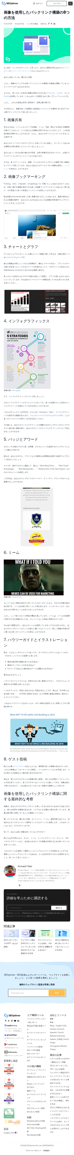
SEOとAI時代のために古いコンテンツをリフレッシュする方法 (62, 945)
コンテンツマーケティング (21, 71)
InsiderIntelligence (13, 257)
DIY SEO (30, 1087)
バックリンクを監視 (34, 1046)
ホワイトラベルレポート (36, 1057)
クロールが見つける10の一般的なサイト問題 (59, 1060)
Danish (53, 1029)
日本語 (59, 1039)
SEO (33, 878)
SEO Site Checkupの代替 (36, 1130)
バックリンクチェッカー (36, 1018)
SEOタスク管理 (33, 1111)
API (28, 1060)
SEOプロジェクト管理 (36, 1108)
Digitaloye (16, 597)
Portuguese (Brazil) (58, 1046)
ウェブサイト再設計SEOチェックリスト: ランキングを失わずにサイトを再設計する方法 (28, 947)
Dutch (66, 1039)
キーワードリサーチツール (36, 1034)
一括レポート (32, 1022)
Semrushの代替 (33, 1124)
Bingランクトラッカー (36, 1084)
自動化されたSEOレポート (36, 1079)
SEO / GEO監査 (33, 1050)
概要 (51, 1018)
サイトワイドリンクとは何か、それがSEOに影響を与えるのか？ (45, 945)
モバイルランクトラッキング (36, 1096)
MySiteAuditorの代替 (36, 1121)
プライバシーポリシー (33, 1150)
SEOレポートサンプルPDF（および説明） (11, 943)
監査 (57, 992)
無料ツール (31, 1091)
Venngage (16, 390)
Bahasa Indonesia (57, 1036)
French (61, 1032)
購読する (59, 908)
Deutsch (60, 1029)
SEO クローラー (33, 1053)
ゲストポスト (19, 766)
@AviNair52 (49, 881)
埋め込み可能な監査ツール (36, 1027)
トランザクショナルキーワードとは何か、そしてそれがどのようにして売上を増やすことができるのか (59, 1125)
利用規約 (46, 1150)
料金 (51, 1022)
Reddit (7, 96)
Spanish (53, 1032)
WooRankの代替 (34, 1135)
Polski (52, 1042)
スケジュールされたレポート (36, 1103)
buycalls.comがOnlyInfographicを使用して (48, 415)
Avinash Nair (19, 24)
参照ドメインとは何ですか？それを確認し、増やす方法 (59, 1100)
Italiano (53, 1039)
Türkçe (53, 1049)
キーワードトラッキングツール (36, 1041)
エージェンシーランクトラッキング (36, 1072)
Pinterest (51, 93)
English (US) (61, 1025)
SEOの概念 (34, 24)
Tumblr (60, 93)
